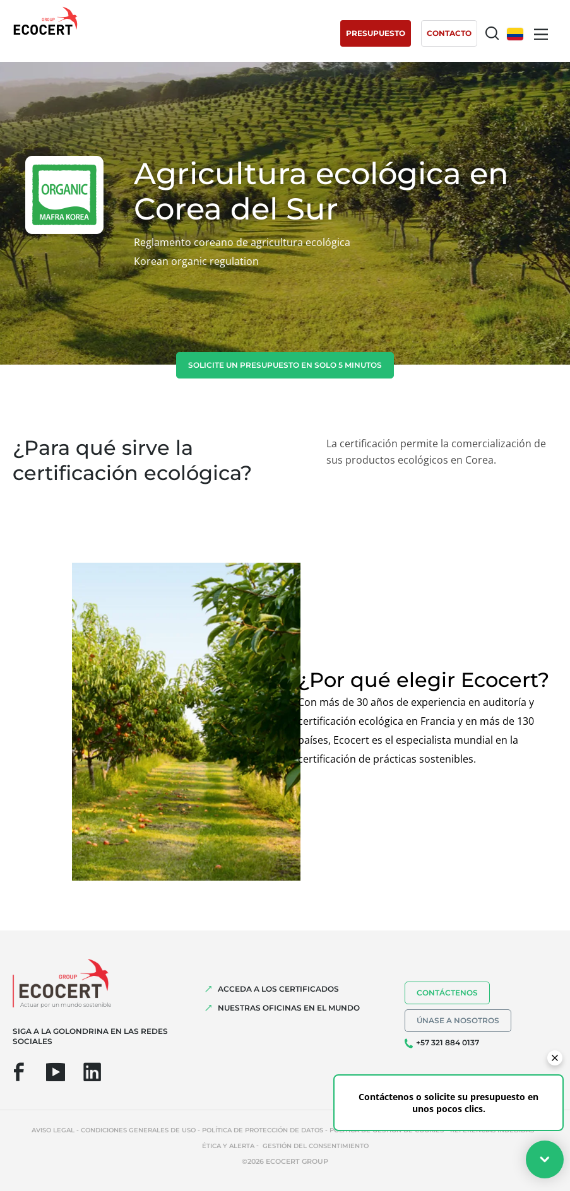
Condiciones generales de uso (138, 1130)
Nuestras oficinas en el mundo (289, 1007)
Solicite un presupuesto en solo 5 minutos (285, 365)
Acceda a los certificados (278, 989)
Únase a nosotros (458, 1020)
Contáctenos (447, 992)
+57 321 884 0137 (447, 1042)
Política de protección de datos (262, 1130)
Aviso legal (53, 1130)
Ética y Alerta (228, 1146)
